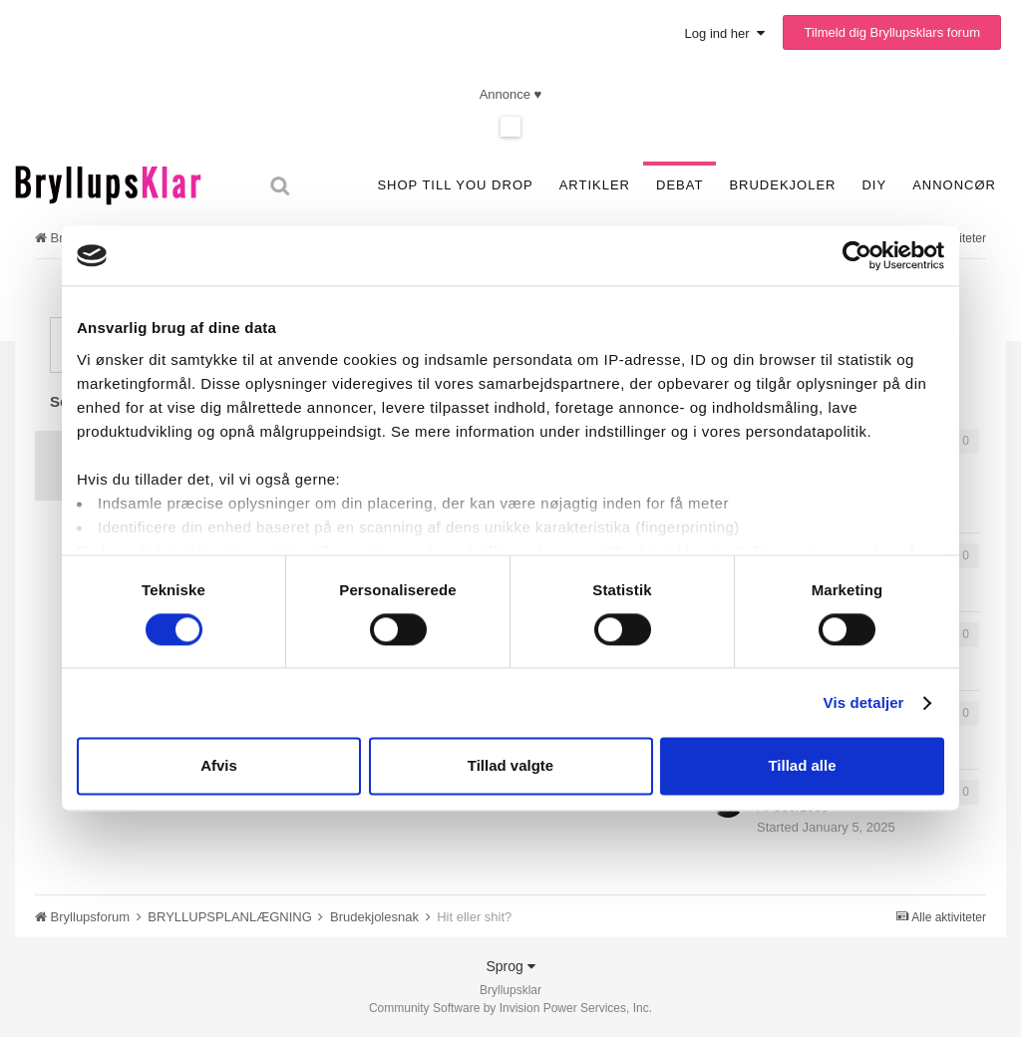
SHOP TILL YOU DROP (454, 184)
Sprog (510, 966)
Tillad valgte (510, 766)
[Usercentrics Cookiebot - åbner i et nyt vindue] (857, 255)
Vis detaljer (864, 702)
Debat (679, 184)
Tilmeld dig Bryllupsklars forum (892, 32)
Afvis (218, 766)
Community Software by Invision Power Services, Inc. (510, 1008)
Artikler (594, 184)
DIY (873, 184)
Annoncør (954, 184)
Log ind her (725, 33)
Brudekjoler (782, 184)
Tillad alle (802, 766)
